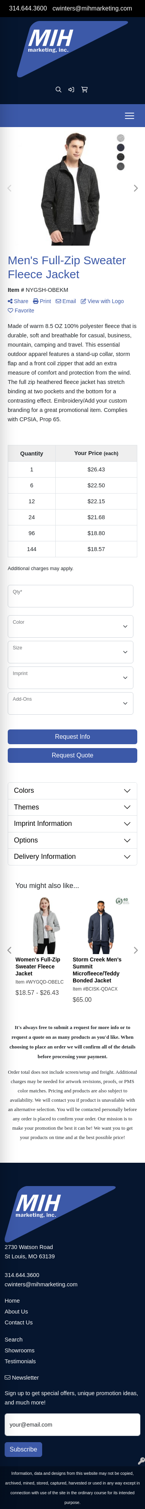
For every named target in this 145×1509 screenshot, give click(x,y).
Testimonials (20, 1361)
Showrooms (19, 1350)
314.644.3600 (28, 8)
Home (12, 1301)
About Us (16, 1311)
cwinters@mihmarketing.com (92, 8)
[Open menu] (129, 116)
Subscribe (23, 1449)
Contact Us (19, 1322)
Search (13, 1339)
